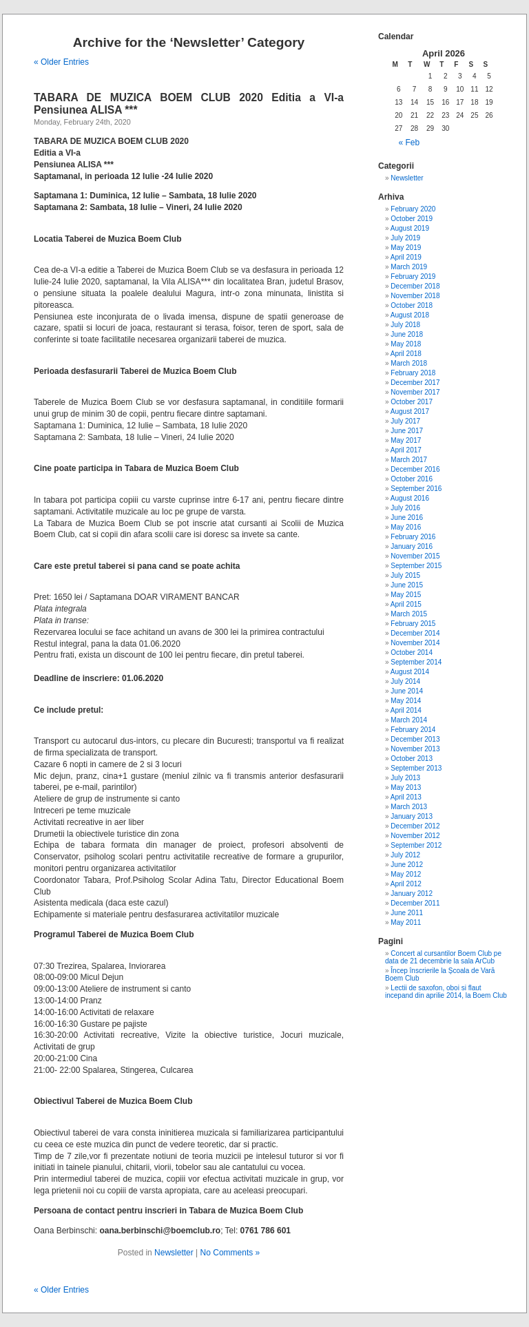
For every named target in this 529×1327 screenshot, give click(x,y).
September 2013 (416, 768)
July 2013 (405, 778)
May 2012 (406, 874)
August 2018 (410, 315)
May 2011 (406, 922)
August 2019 (410, 228)
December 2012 (415, 826)
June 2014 (407, 691)
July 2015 (405, 575)
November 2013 (415, 749)
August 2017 (410, 411)
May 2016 (406, 527)
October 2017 (412, 402)
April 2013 (406, 797)
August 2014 (410, 672)
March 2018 (409, 363)
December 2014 (415, 633)
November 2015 (415, 556)
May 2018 (406, 344)
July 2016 (405, 508)
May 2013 (406, 787)
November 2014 (415, 643)
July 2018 (405, 324)
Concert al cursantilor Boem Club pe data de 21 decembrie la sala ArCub (443, 957)
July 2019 (405, 238)
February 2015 (413, 623)
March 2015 (409, 614)
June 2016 (407, 517)
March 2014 (409, 720)
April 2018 (406, 353)
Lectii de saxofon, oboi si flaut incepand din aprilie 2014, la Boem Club (446, 991)
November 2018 (415, 296)
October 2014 (412, 652)
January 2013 (412, 816)
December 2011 (415, 903)
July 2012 (405, 855)
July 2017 (405, 421)
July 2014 (405, 681)
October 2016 (412, 479)
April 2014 (406, 710)
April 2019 (406, 257)
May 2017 (406, 440)
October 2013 (412, 758)
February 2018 (413, 373)
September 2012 (416, 845)
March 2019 (409, 267)
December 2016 (415, 469)
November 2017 (415, 392)
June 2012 (407, 864)
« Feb (409, 142)
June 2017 (407, 431)
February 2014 (413, 729)
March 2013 (409, 807)
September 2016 (416, 488)
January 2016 (412, 546)
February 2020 (413, 209)
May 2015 (406, 594)
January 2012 (412, 893)
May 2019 (406, 247)
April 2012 (406, 884)
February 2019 (413, 276)
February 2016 (413, 537)
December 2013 (415, 739)
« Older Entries (61, 62)
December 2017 (415, 382)
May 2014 (406, 700)
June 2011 (407, 913)
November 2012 (415, 835)
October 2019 (412, 218)
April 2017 (406, 450)
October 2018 (412, 305)
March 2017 (409, 459)
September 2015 (416, 566)
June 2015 (407, 585)
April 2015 (406, 604)
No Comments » (230, 1252)
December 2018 (415, 286)
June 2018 (407, 334)
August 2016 (410, 498)
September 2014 (416, 662)
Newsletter (174, 1252)
